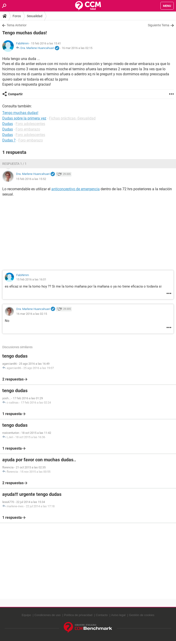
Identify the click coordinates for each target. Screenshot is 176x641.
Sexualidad (34, 16)
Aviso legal (118, 615)
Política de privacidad (78, 615)
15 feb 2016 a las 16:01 (31, 279)
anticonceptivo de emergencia (75, 189)
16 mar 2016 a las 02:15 (77, 48)
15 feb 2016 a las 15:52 (31, 179)
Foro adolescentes (30, 124)
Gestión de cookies (141, 615)
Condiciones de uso (47, 615)
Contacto (102, 615)
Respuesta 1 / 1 (14, 164)
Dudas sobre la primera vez (24, 118)
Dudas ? (9, 140)
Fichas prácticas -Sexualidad (72, 118)
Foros (17, 16)
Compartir (15, 94)
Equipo (26, 615)
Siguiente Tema (158, 25)
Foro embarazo (28, 129)
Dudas (7, 124)
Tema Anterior (17, 25)
